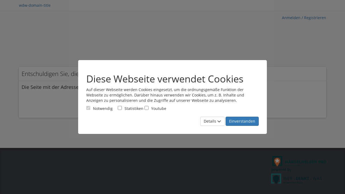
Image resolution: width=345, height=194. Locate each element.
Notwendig (99, 108)
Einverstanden (242, 121)
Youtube (155, 108)
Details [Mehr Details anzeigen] (212, 121)
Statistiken (130, 108)
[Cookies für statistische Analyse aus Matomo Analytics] (120, 108)
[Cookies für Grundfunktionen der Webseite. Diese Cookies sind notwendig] (99, 108)
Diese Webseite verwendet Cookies (164, 79)
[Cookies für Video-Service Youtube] (146, 108)
